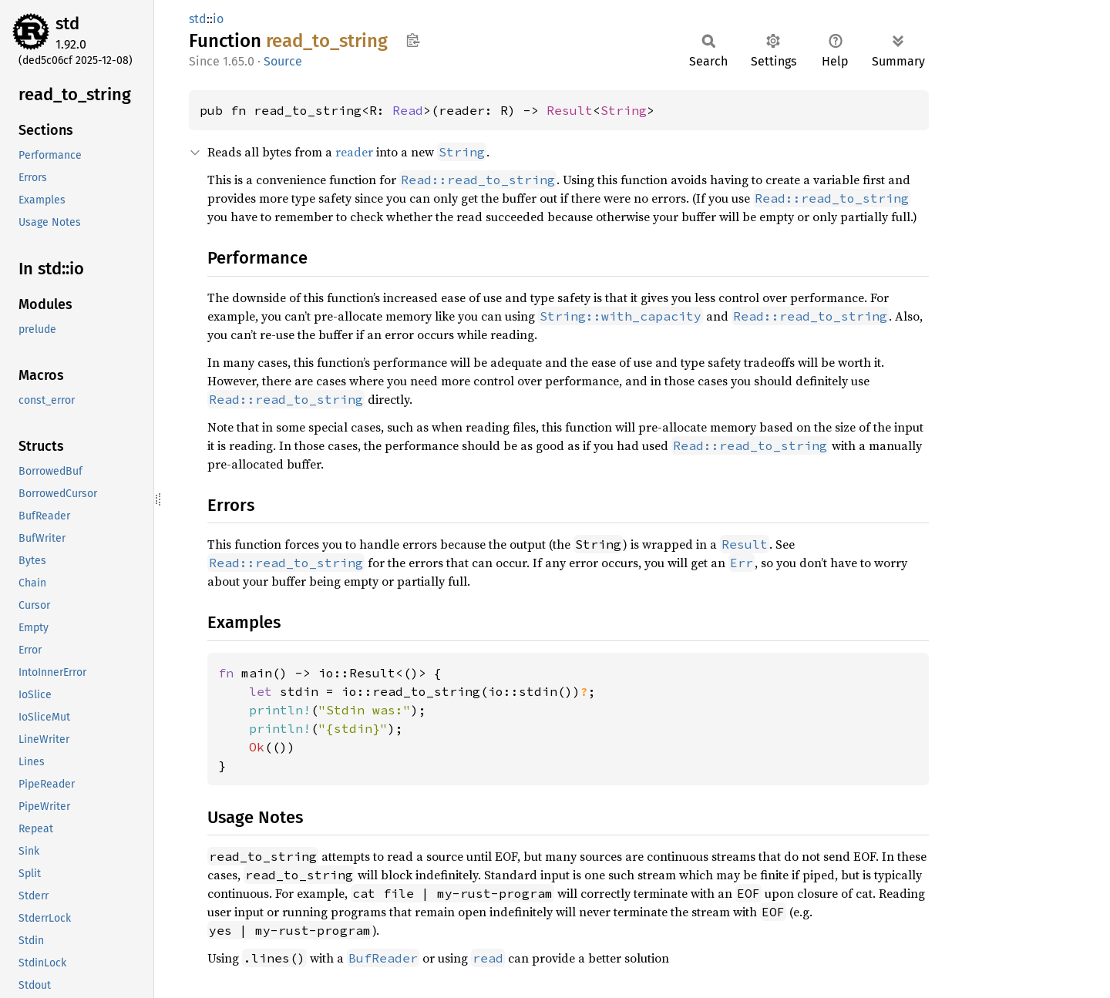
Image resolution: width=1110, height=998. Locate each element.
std (67, 23)
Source (283, 61)
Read (407, 110)
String (623, 110)
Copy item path (413, 40)
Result (570, 110)
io (218, 19)
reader (354, 151)
